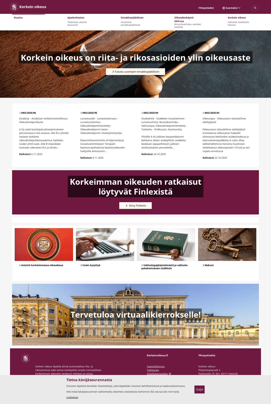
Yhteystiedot (206, 8)
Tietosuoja (153, 370)
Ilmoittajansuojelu (159, 373)
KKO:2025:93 (212, 112)
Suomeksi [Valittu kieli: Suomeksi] (231, 8)
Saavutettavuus (156, 366)
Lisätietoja (72, 397)
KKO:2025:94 (150, 112)
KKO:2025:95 (89, 112)
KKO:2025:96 (28, 112)
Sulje (199, 389)
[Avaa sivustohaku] (255, 8)
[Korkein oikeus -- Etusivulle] (28, 7)
